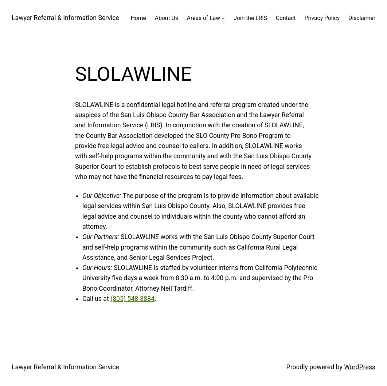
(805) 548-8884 (132, 298)
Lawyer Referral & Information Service (65, 17)
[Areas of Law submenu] (223, 18)
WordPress (359, 367)
